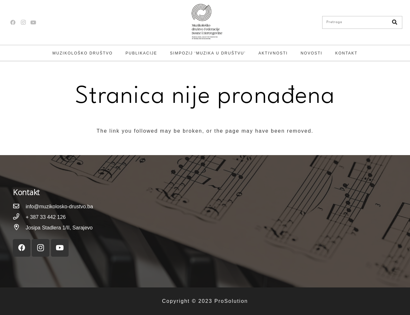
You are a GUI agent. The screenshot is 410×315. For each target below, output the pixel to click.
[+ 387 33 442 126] (19, 217)
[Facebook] (13, 22)
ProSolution (231, 301)
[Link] (205, 22)
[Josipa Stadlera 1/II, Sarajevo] (19, 227)
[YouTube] (33, 22)
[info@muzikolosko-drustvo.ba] (19, 206)
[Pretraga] (362, 22)
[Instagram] (23, 22)
